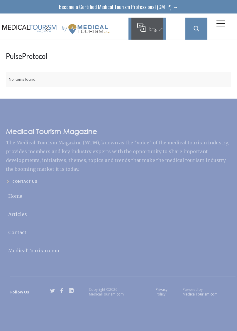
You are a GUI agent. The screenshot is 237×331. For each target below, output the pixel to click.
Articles (17, 214)
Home (15, 196)
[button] (220, 25)
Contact (17, 232)
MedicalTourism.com (33, 251)
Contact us (24, 181)
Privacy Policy (161, 292)
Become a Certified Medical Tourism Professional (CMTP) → (118, 7)
